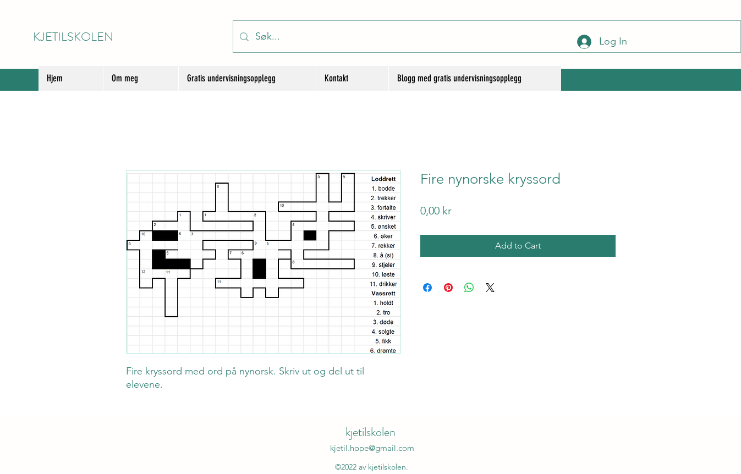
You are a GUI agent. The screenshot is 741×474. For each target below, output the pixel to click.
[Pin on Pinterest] (448, 287)
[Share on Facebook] (427, 287)
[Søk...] (486, 36)
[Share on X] (490, 287)
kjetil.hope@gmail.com (372, 448)
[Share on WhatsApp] (469, 287)
